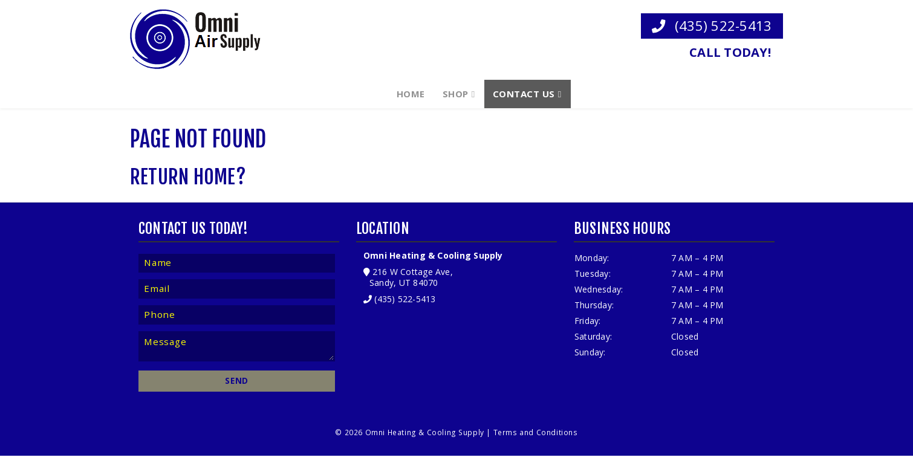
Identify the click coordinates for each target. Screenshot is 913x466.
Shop (456, 92)
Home (411, 92)
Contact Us (524, 92)
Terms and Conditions (535, 442)
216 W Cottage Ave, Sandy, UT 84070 (409, 284)
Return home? (188, 182)
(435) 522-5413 (712, 25)
